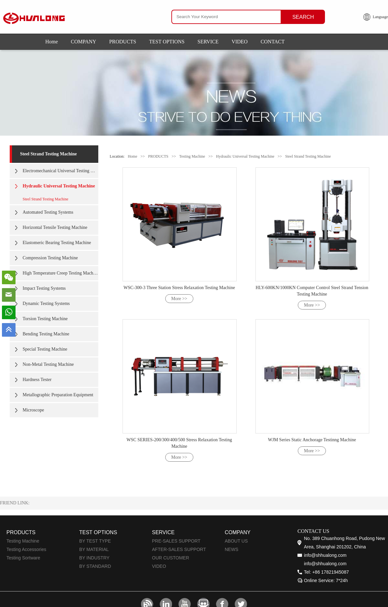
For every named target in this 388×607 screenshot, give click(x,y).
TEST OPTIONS (167, 41)
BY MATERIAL (94, 549)
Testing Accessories (26, 549)
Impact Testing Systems (44, 288)
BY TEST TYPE (95, 541)
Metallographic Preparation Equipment (58, 394)
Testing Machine (192, 156)
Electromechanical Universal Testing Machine (60, 170)
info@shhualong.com (325, 555)
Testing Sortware (23, 557)
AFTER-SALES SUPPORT (179, 549)
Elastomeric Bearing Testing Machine (57, 242)
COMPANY (83, 41)
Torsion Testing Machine (45, 318)
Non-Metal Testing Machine (48, 364)
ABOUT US (236, 541)
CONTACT (273, 41)
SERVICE (208, 41)
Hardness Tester (37, 379)
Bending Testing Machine (46, 334)
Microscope (33, 410)
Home (51, 41)
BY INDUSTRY (94, 557)
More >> (179, 298)
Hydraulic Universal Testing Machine (59, 186)
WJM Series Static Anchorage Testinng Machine (312, 439)
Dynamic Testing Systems (46, 303)
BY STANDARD (95, 566)
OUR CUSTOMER (170, 557)
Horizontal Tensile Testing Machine (55, 227)
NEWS (231, 549)
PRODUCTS (122, 41)
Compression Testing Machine (50, 257)
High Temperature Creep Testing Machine (60, 273)
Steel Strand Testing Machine (48, 154)
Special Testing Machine (45, 349)
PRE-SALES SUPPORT (176, 541)
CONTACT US (313, 531)
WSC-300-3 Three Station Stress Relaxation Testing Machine (179, 287)
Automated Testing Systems (48, 212)
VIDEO (240, 41)
